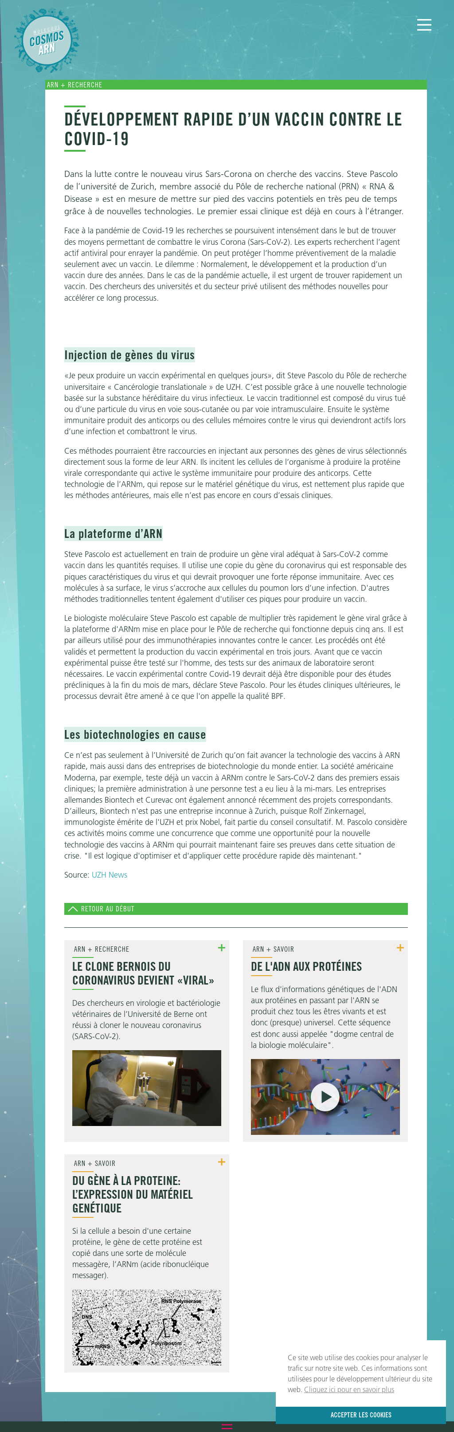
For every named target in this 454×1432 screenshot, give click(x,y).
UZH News (109, 875)
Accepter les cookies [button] (361, 1415)
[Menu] (424, 25)
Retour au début (107, 909)
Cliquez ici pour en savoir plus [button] (349, 1389)
